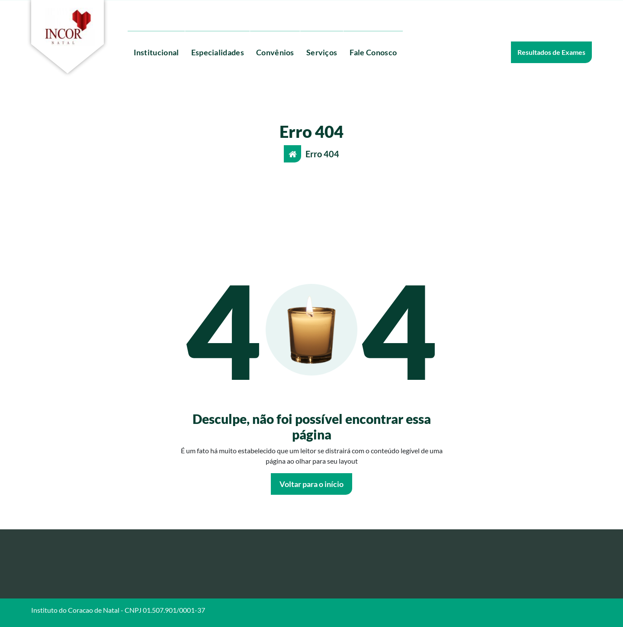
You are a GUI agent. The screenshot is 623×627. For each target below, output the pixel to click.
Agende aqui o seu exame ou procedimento (264, 14)
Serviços (321, 52)
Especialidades (217, 52)
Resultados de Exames (551, 52)
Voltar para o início (311, 484)
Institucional (156, 52)
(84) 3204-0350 (162, 14)
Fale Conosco (373, 52)
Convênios (275, 52)
